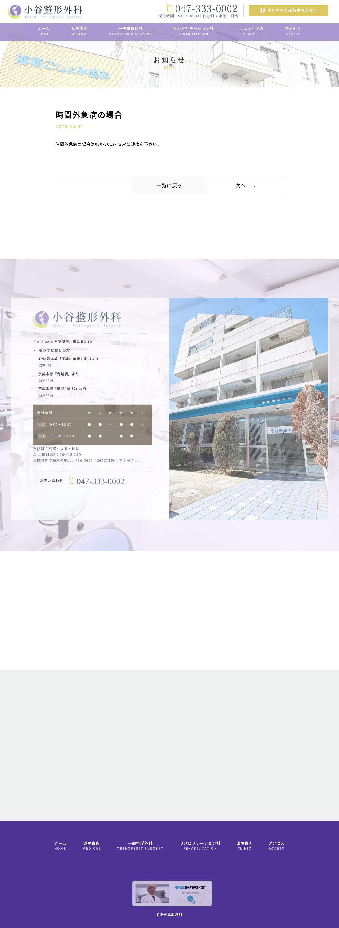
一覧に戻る (169, 185)
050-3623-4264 (89, 467)
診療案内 (79, 32)
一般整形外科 (130, 32)
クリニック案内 (249, 32)
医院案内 (245, 845)
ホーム (44, 32)
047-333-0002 (100, 488)
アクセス (293, 32)
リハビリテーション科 (193, 32)
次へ (240, 185)
